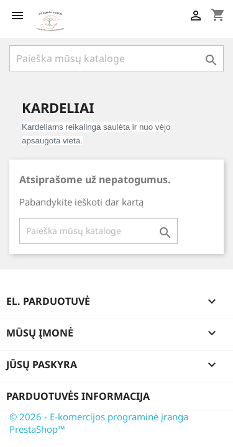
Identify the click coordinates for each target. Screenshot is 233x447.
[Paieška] (116, 58)
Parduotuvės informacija (78, 396)
